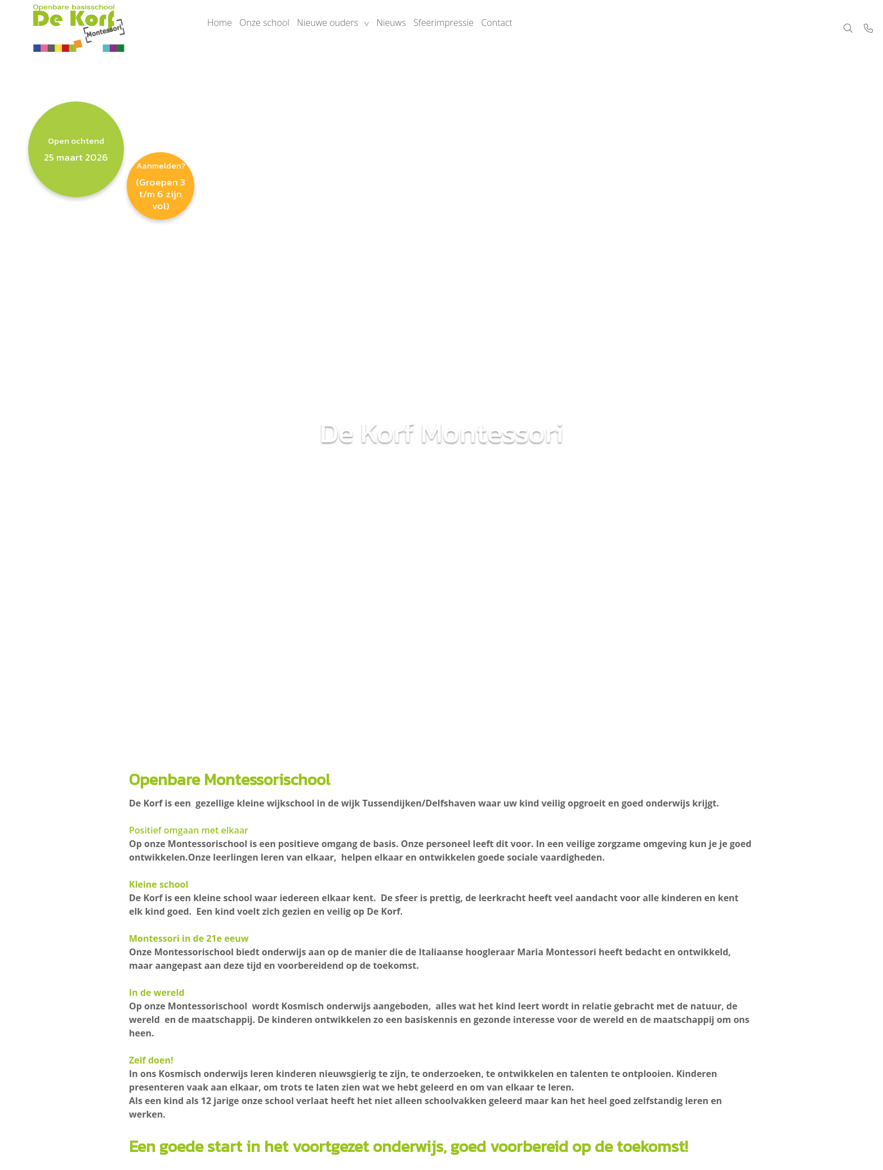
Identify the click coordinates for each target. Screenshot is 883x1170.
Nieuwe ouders (337, 28)
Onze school (270, 28)
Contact (517, 28)
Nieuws (404, 28)
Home (221, 28)
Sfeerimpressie (460, 28)
